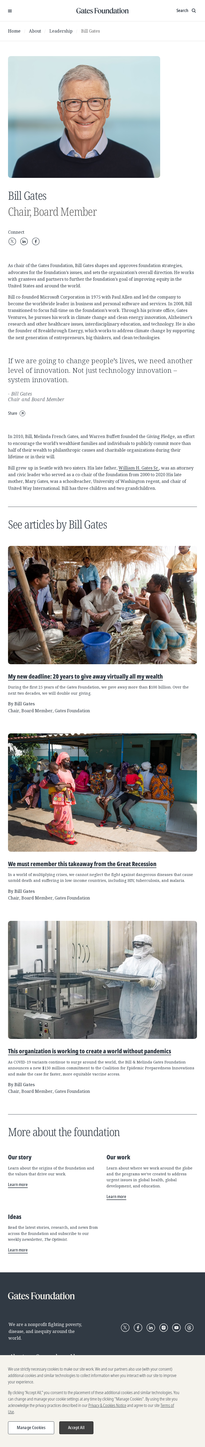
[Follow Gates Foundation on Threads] (189, 1327)
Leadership (61, 31)
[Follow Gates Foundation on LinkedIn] (151, 1327)
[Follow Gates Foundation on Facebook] (138, 1327)
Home (14, 31)
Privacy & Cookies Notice (107, 1408)
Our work (47, 1356)
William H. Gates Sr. (139, 468)
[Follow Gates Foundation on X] (125, 1327)
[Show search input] (186, 10)
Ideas (76, 1356)
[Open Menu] (10, 11)
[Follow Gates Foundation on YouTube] (176, 1327)
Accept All (76, 1430)
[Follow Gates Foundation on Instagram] (163, 1327)
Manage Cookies (31, 1430)
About (35, 31)
